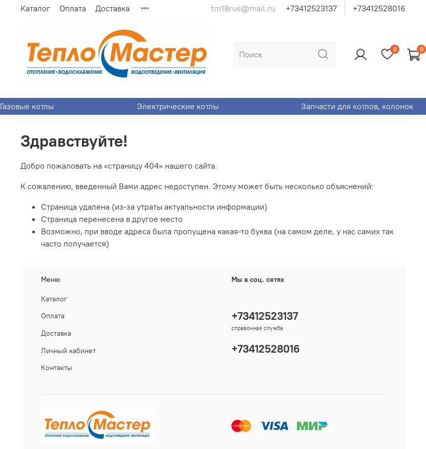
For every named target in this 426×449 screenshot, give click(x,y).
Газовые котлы (27, 106)
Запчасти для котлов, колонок (357, 106)
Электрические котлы (178, 106)
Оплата (72, 8)
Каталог (35, 8)
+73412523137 (311, 8)
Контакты (56, 367)
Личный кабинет (68, 350)
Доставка (112, 8)
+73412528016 (379, 8)
